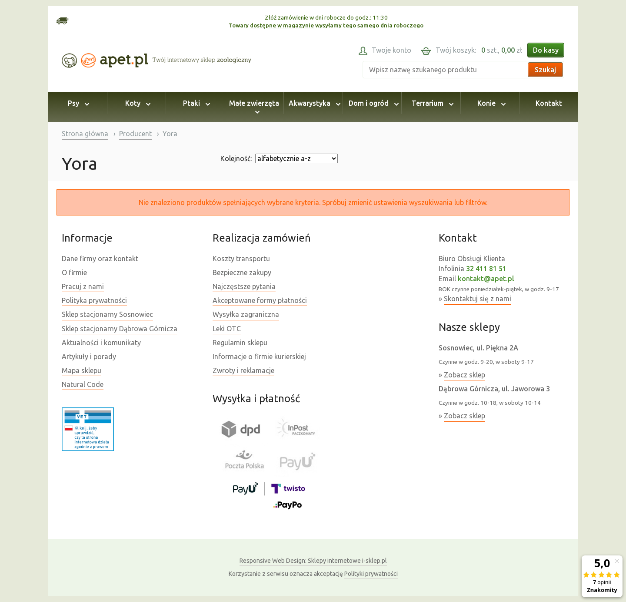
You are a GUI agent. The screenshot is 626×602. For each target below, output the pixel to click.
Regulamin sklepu (240, 342)
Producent (135, 134)
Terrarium (431, 103)
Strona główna (85, 134)
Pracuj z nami (83, 286)
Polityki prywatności (371, 573)
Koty (136, 103)
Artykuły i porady (89, 356)
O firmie (74, 272)
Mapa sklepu (81, 370)
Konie (490, 103)
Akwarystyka (313, 103)
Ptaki (195, 103)
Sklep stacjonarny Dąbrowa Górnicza (119, 329)
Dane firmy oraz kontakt (100, 258)
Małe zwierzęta (254, 107)
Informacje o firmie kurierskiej (259, 356)
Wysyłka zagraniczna (246, 314)
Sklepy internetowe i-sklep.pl (313, 560)
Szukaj (545, 70)
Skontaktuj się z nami (477, 299)
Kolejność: (236, 158)
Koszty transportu (241, 258)
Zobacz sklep (464, 375)
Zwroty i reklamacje (243, 370)
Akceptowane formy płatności (260, 300)
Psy (77, 103)
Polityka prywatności (94, 300)
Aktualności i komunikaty (101, 342)
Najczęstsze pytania (244, 286)
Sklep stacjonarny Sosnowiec (107, 314)
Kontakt (549, 103)
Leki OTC (227, 329)
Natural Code (82, 384)
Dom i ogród (372, 103)
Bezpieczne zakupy (242, 272)
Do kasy (546, 50)
